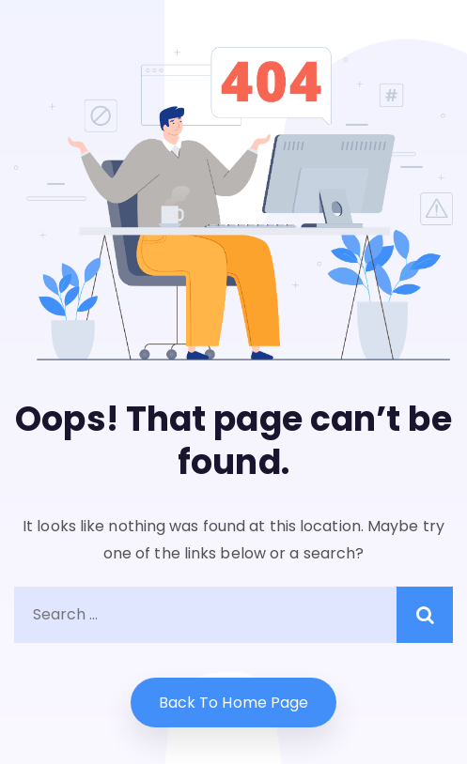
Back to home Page (234, 702)
